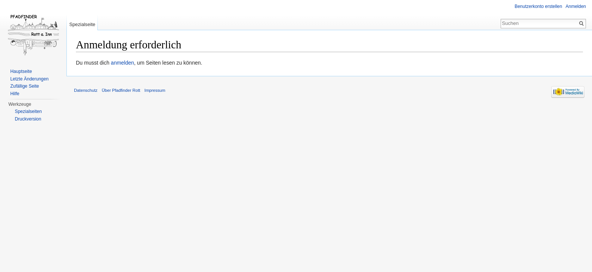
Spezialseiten (28, 111)
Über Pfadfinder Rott (121, 90)
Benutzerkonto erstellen (538, 6)
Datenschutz (85, 90)
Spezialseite (82, 24)
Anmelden (576, 6)
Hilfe (14, 93)
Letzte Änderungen (29, 79)
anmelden (122, 63)
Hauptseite (21, 71)
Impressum (155, 90)
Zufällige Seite (24, 86)
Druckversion (28, 119)
